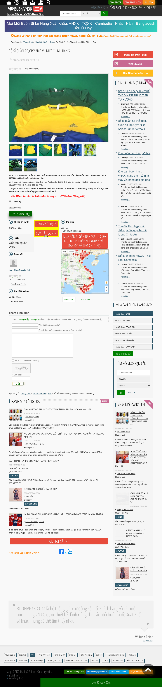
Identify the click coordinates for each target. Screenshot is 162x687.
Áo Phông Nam (32, 417)
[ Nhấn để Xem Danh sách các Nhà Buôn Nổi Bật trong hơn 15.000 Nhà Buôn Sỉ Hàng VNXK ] (47, 196)
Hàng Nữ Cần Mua (125, 509)
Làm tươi (18, 375)
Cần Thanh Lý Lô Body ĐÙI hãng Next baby (34, 461)
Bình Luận (68, 299)
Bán (32, 655)
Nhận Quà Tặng (54, 660)
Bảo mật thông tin (135, 660)
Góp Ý (105, 660)
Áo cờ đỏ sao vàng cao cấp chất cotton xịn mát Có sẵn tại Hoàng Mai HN (64, 435)
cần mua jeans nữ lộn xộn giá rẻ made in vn (139, 497)
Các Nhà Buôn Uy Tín (135, 73)
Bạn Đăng (149, 2)
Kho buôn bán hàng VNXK (134, 153)
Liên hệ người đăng (20, 215)
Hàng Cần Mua (122, 320)
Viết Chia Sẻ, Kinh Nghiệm (76, 660)
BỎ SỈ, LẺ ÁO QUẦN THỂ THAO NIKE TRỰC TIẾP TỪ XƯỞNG (134, 95)
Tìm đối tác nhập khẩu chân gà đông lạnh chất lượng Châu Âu (132, 230)
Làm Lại (131, 392)
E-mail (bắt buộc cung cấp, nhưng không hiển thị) (60, 330)
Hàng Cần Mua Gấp (125, 347)
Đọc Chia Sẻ (60, 655)
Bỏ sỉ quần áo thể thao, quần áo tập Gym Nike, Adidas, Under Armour (132, 125)
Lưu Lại (99, 655)
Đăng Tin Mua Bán (133, 2)
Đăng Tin (23, 660)
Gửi (18, 383)
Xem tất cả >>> (46, 233)
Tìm (104, 13)
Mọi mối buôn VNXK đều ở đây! (25, 13)
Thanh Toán (117, 660)
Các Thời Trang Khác (35, 444)
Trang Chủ (10, 655)
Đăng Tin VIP (116, 2)
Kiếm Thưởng (86, 655)
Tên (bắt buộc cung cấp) (49, 325)
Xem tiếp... (125, 116)
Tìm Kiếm (94, 660)
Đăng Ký (35, 319)
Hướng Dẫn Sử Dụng (116, 655)
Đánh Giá (86, 299)
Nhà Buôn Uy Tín (123, 333)
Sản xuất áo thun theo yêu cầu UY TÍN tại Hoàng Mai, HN (57, 409)
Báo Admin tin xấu (18, 284)
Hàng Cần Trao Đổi (125, 327)
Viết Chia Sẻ (135, 64)
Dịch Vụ (72, 655)
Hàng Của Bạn (37, 660)
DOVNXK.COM (148, 641)
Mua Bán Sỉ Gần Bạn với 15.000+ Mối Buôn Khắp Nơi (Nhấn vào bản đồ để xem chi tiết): (84, 241)
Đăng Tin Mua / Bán (135, 54)
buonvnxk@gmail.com (97, 672)
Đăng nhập (10, 660)
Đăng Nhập (24, 319)
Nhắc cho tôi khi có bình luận (27, 360)
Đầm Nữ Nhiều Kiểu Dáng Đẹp (40, 489)
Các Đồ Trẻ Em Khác (19, 468)
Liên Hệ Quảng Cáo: (75, 672)
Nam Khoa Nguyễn (19, 270)
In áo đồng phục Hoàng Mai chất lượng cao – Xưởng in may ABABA (63, 514)
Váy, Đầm (30, 496)
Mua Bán (22, 655)
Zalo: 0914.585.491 (119, 672)
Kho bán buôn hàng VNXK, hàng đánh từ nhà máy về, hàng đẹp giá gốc (134, 175)
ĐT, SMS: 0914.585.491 (141, 672)
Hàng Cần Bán (122, 314)
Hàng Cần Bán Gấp (124, 340)
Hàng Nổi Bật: (46, 224)
